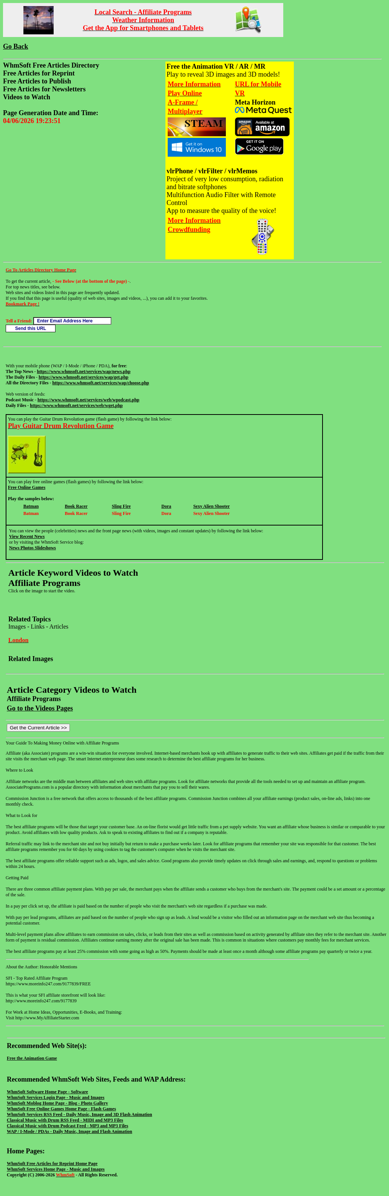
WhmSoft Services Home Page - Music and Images (56, 1169)
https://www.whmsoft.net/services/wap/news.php (84, 371)
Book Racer (76, 506)
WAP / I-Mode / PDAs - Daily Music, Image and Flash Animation (69, 1131)
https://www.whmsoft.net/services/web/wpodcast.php (88, 399)
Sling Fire (121, 506)
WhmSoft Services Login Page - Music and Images (55, 1097)
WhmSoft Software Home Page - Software (47, 1091)
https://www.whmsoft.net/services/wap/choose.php (100, 382)
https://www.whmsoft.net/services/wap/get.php (83, 377)
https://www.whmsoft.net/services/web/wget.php (76, 405)
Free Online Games (26, 487)
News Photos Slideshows (32, 547)
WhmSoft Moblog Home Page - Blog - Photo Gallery (57, 1103)
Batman (31, 506)
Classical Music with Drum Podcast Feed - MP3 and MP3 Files (67, 1125)
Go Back (15, 46)
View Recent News (27, 536)
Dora (166, 506)
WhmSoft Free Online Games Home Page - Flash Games (61, 1108)
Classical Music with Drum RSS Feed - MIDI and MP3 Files (65, 1120)
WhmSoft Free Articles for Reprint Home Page (52, 1163)
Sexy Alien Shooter (211, 506)
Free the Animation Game (32, 1058)
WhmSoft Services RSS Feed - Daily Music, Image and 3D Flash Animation (79, 1114)
